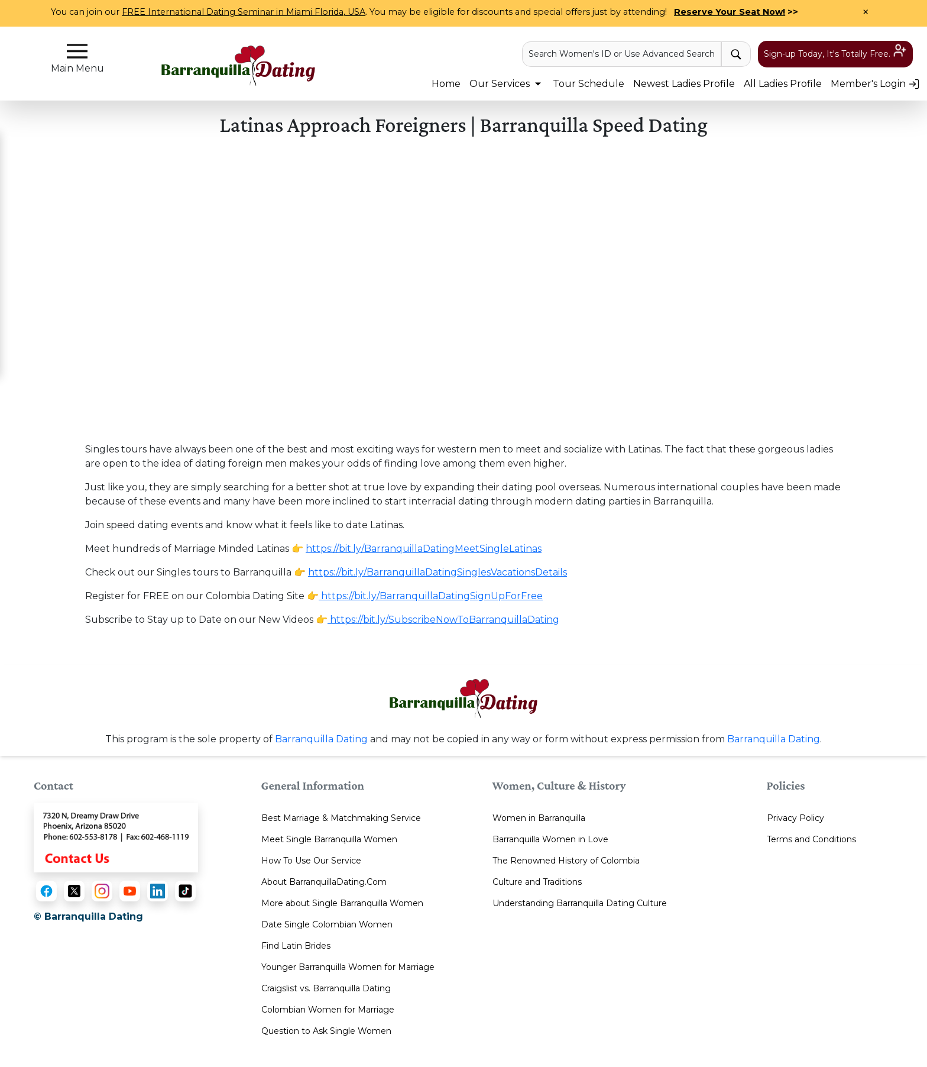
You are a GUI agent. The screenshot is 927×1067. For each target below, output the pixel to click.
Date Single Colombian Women (327, 924)
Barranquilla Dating (321, 739)
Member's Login (875, 83)
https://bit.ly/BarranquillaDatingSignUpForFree (431, 596)
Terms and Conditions (811, 839)
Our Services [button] (506, 83)
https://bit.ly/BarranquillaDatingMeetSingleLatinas (424, 548)
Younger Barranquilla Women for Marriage (348, 967)
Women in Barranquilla (538, 818)
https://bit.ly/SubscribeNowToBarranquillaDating (443, 619)
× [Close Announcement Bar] (865, 12)
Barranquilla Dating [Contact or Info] (773, 739)
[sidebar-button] (77, 51)
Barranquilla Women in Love (550, 839)
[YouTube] (129, 891)
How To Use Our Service (311, 860)
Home (446, 83)
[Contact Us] (116, 837)
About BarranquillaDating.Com (324, 882)
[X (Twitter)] (74, 891)
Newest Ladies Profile (684, 83)
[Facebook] (46, 891)
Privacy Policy (795, 818)
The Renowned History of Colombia (566, 860)
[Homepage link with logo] (463, 698)
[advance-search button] (736, 54)
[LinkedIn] (157, 891)
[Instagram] (102, 891)
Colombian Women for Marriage (327, 1009)
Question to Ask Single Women (326, 1031)
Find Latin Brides (295, 945)
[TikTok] (185, 891)
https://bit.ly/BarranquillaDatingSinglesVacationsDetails (437, 572)
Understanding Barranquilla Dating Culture (579, 903)
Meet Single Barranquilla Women (329, 839)
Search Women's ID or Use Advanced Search (622, 53)
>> (736, 12)
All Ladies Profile (783, 83)
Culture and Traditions (537, 882)
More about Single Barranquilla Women (342, 903)
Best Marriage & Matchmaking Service (341, 818)
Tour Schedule (588, 83)
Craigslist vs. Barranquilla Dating (326, 988)
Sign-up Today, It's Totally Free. (835, 53)
